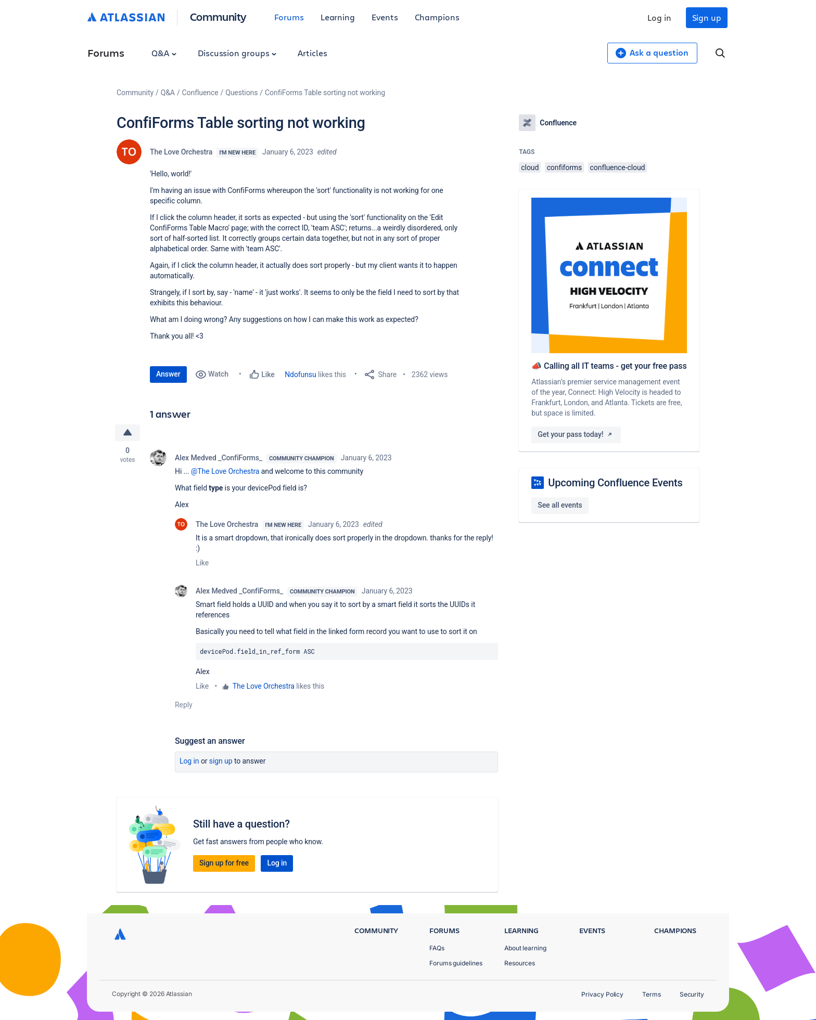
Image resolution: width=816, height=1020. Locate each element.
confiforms (564, 167)
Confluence (200, 92)
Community (218, 16)
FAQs (436, 948)
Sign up (706, 17)
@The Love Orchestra (225, 471)
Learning (338, 16)
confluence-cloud (617, 167)
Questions (241, 92)
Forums (289, 16)
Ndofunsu (300, 374)
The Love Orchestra (181, 152)
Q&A (163, 52)
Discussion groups (237, 52)
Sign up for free (224, 863)
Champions (437, 16)
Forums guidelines (455, 963)
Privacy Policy (602, 994)
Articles (312, 52)
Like (202, 563)
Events (385, 16)
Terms (651, 994)
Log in (659, 17)
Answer (168, 374)
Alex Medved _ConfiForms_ (218, 458)
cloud (530, 167)
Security (692, 994)
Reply (184, 705)
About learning (525, 948)
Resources (519, 963)
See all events (560, 505)
